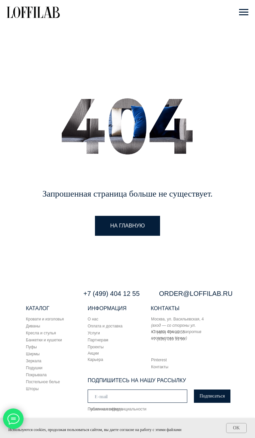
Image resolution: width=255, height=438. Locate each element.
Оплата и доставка (105, 326)
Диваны (33, 326)
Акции (93, 353)
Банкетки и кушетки (44, 340)
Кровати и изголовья (45, 319)
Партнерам (98, 340)
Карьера (95, 359)
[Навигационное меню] (243, 12)
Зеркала (33, 361)
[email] (137, 396)
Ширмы (33, 354)
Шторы (32, 389)
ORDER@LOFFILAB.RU (195, 293)
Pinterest (159, 360)
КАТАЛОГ (37, 308)
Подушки (34, 368)
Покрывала (36, 375)
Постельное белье (43, 382)
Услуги (94, 333)
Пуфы (31, 347)
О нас (93, 319)
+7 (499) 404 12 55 (111, 293)
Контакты (159, 367)
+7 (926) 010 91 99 (168, 339)
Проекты (96, 347)
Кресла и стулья (41, 333)
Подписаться (212, 396)
